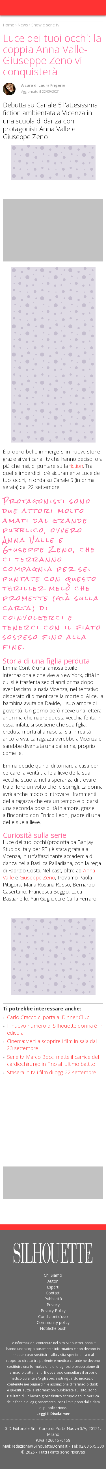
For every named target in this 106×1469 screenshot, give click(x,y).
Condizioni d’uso (53, 1316)
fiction (76, 465)
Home (8, 25)
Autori (53, 1281)
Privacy (53, 1304)
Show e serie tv (45, 25)
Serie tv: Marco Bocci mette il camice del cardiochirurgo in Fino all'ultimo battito (53, 1060)
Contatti (53, 1293)
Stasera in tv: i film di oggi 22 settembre (51, 1072)
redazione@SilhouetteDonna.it (40, 1446)
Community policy (53, 1322)
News (23, 25)
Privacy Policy (53, 1310)
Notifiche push (53, 1328)
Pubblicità (53, 1298)
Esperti (53, 1287)
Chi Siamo (53, 1275)
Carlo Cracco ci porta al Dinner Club (48, 1017)
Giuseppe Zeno (37, 877)
